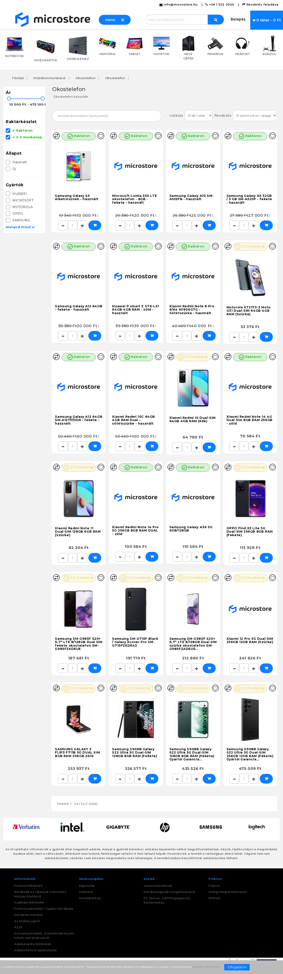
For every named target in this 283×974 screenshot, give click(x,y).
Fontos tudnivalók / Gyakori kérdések (44, 908)
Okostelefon (86, 78)
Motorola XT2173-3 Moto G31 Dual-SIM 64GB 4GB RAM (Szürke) (249, 310)
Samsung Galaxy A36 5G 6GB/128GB (191, 528)
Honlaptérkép (90, 898)
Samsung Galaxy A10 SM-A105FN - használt (191, 197)
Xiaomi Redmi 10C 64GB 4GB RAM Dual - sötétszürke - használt (133, 419)
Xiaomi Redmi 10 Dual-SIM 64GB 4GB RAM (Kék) (192, 419)
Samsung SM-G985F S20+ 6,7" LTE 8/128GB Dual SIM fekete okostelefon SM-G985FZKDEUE (78, 643)
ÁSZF (18, 927)
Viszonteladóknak (158, 885)
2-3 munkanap (250, 246)
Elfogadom (237, 967)
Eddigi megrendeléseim (228, 892)
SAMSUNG (18, 220)
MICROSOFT (19, 200)
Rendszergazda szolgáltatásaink (169, 892)
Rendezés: (222, 116)
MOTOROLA (19, 207)
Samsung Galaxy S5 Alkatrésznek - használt (76, 197)
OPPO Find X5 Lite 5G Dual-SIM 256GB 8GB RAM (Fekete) (250, 531)
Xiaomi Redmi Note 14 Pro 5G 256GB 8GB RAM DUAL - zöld (135, 530)
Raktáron (78, 136)
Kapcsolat (87, 885)
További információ (206, 966)
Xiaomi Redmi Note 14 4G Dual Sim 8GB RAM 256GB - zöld (250, 419)
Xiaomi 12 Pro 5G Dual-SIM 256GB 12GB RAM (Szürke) (250, 640)
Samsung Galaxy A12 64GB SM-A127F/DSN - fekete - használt (78, 419)
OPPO (14, 213)
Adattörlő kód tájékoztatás (35, 950)
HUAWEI (16, 194)
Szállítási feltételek (29, 902)
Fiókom (215, 885)
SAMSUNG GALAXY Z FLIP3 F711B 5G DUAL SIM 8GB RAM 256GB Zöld (77, 752)
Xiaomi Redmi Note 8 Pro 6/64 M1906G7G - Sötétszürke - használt (191, 309)
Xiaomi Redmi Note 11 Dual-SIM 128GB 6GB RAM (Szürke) (78, 531)
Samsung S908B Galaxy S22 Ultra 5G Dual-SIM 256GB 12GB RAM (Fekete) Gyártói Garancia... (250, 754)
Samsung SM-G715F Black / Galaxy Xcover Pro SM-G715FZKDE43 (135, 641)
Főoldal (18, 78)
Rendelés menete (28, 915)
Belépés (238, 19)
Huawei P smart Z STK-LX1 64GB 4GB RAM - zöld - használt (135, 309)
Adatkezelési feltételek (32, 944)
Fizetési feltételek (28, 885)
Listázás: (177, 116)
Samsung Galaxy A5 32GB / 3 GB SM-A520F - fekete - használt (249, 198)
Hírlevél (215, 898)
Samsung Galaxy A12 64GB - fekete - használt (78, 307)
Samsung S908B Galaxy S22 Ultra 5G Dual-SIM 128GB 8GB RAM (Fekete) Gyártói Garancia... (191, 754)
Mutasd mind (20, 227)
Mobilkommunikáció (49, 78)
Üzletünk (86, 892)
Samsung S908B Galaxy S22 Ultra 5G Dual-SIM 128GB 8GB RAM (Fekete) (134, 752)
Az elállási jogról (27, 921)
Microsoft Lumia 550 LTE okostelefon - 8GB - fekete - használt (134, 198)
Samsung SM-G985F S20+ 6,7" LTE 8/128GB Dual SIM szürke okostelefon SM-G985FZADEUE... (193, 643)
